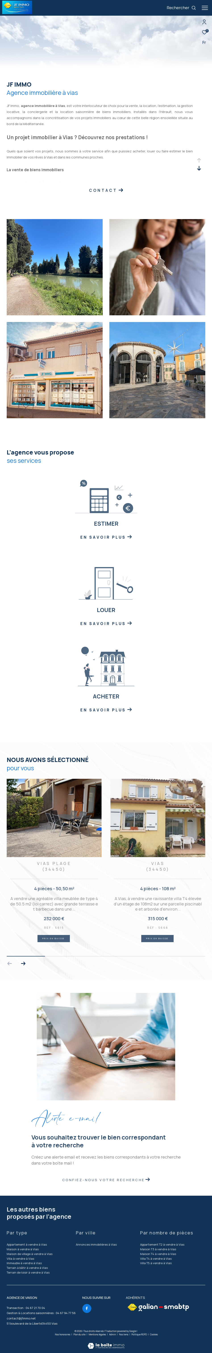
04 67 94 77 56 (66, 1313)
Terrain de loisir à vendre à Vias (28, 1272)
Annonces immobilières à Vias (96, 1244)
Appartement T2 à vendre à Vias (162, 1244)
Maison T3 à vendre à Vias (158, 1249)
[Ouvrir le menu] (205, 8)
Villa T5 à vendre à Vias (156, 1263)
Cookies (154, 1334)
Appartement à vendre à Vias (27, 1244)
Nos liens (124, 1334)
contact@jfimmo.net (21, 1318)
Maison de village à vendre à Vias (29, 1254)
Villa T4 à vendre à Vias (156, 1259)
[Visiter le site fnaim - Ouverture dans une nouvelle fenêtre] (132, 1307)
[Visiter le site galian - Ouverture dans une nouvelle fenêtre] (164, 1307)
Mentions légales (97, 1334)
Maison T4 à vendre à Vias (158, 1254)
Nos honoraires (63, 1334)
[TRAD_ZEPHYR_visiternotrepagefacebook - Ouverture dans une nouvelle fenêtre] (86, 1308)
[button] (23, 964)
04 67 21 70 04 (35, 1308)
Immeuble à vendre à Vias (24, 1263)
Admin (112, 1334)
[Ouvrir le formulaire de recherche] (181, 7)
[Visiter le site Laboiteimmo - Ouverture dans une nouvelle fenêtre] (106, 1342)
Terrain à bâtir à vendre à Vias (27, 1268)
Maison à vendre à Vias (23, 1249)
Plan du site (79, 1334)
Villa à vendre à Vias (20, 1259)
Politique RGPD (139, 1334)
